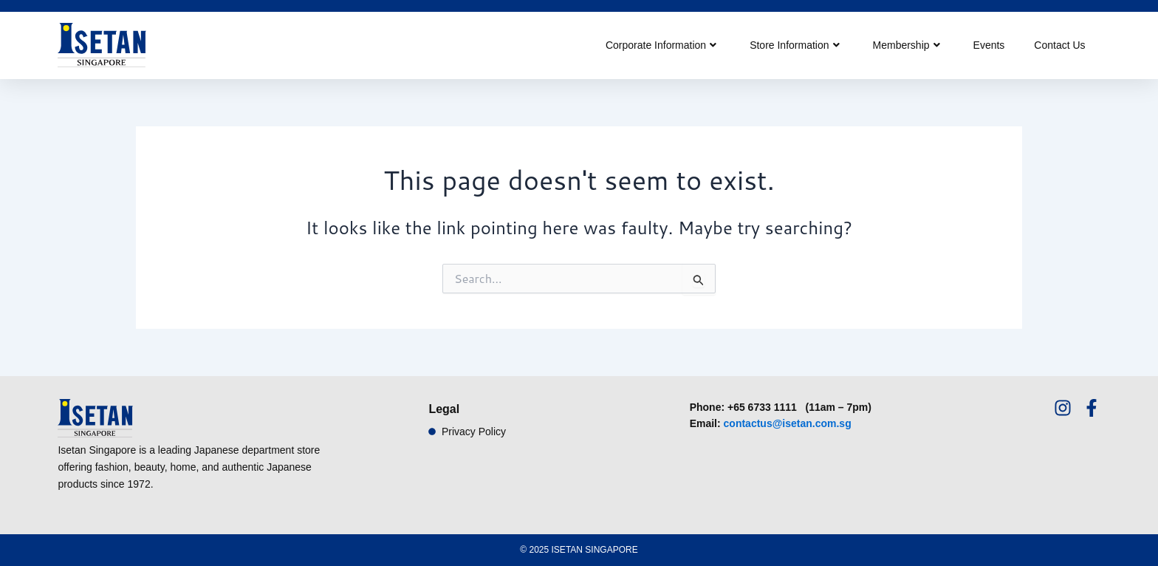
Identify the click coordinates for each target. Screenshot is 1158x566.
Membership (906, 45)
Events (989, 45)
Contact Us (1059, 45)
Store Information (794, 45)
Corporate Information (661, 45)
